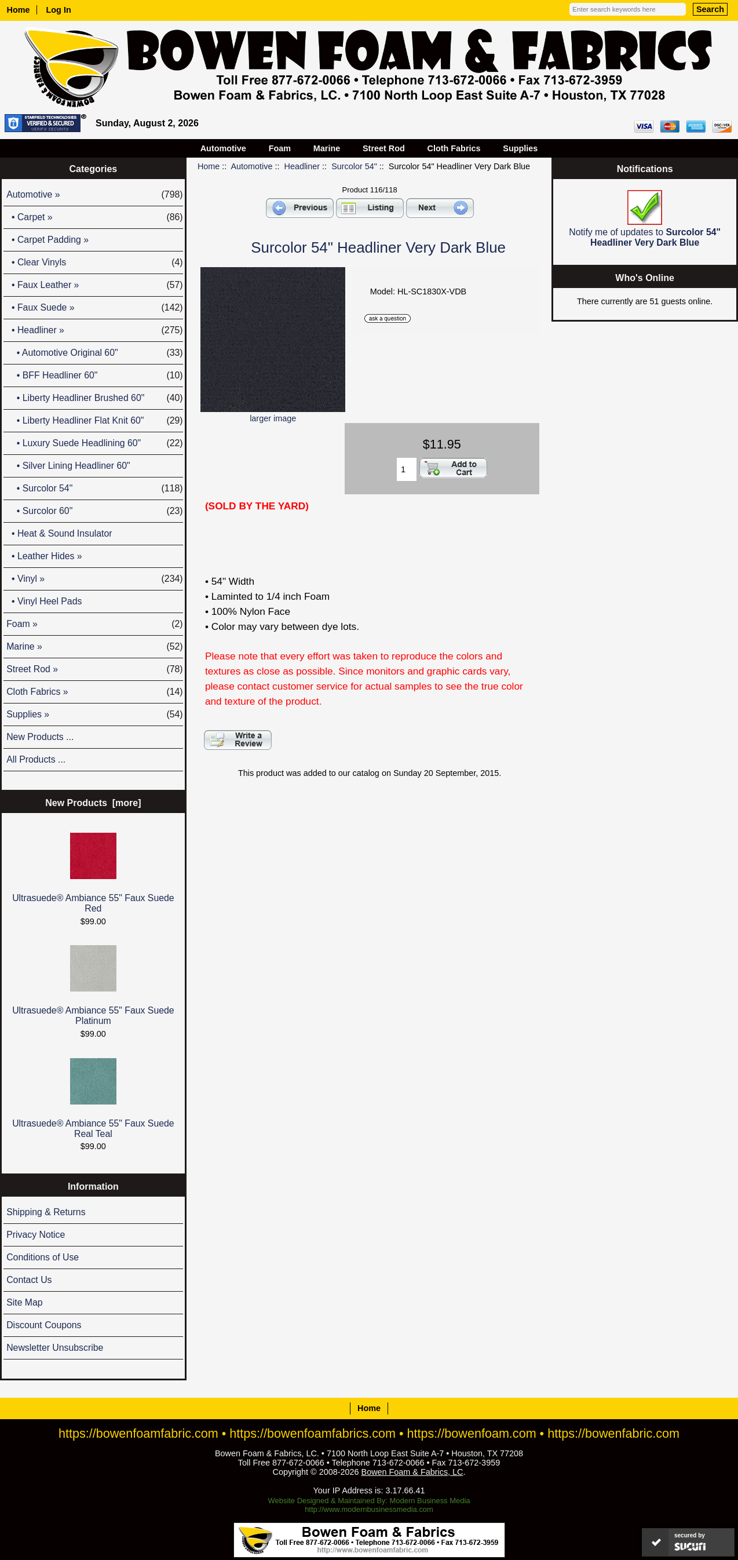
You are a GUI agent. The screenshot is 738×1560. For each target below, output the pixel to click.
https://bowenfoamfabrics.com (312, 1433)
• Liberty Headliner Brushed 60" (94, 398)
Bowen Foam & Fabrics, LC (412, 1472)
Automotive (252, 166)
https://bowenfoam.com (471, 1433)
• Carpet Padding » (47, 240)
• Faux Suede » (94, 307)
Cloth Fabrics (454, 148)
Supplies (520, 148)
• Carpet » (94, 217)
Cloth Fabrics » (94, 692)
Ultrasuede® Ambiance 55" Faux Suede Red (93, 873)
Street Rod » (94, 669)
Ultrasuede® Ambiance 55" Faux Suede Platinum (93, 985)
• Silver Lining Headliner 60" (68, 466)
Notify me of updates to (645, 218)
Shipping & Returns (45, 1212)
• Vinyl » (94, 579)
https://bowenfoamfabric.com (138, 1433)
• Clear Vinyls (94, 262)
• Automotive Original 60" (94, 353)
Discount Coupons (43, 1325)
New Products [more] (93, 803)
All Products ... (35, 759)
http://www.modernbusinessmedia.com (369, 1509)
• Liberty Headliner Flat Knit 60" (94, 420)
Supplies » (94, 714)
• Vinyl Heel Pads (44, 601)
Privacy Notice (35, 1235)
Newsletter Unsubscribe (54, 1348)
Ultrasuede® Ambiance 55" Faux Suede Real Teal (93, 1098)
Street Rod (384, 148)
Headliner (302, 166)
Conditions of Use (42, 1257)
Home (18, 9)
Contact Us (29, 1280)
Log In (58, 9)
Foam (280, 148)
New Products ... (40, 737)
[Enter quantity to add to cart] (407, 469)
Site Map (24, 1302)
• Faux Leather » (94, 285)
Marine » (94, 647)
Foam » (94, 624)
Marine (326, 148)
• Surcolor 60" (94, 511)
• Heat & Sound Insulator (59, 533)
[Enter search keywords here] (627, 9)
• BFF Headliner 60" (94, 375)
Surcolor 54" (354, 166)
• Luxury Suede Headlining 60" (94, 443)
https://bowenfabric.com (613, 1433)
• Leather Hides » (44, 556)
